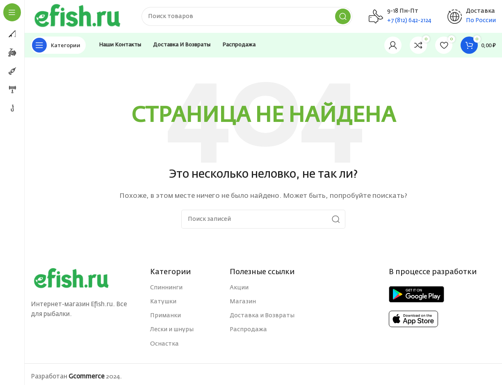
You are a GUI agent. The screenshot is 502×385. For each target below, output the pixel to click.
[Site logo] (78, 16)
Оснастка (164, 344)
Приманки (165, 316)
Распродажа (248, 329)
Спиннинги (166, 288)
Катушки (163, 302)
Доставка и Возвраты (262, 316)
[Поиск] (246, 16)
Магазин (243, 302)
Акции (239, 288)
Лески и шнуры (172, 329)
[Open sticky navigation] (58, 45)
